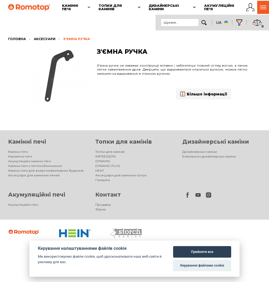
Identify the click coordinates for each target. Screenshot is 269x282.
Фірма (100, 209)
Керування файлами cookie (202, 265)
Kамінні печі (27, 141)
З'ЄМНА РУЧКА (76, 39)
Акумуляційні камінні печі (29, 161)
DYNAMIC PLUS (107, 166)
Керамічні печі (20, 156)
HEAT (99, 170)
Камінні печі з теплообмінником (35, 166)
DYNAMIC (103, 161)
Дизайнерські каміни (215, 141)
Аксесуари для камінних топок (121, 175)
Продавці (103, 205)
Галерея (102, 180)
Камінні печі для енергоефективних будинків (46, 170)
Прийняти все (202, 252)
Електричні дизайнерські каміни (209, 156)
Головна (17, 39)
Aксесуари (44, 39)
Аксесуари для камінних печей (34, 175)
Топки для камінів (123, 141)
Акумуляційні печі (36, 194)
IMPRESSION (105, 156)
